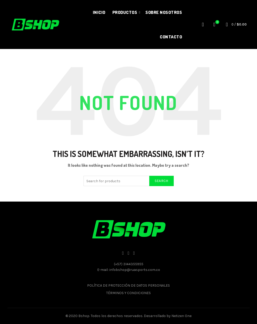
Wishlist (216, 22)
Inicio (99, 12)
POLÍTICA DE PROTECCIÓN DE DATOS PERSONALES (128, 285)
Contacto (171, 36)
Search (161, 181)
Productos (124, 12)
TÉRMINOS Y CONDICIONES (128, 293)
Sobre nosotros (163, 12)
